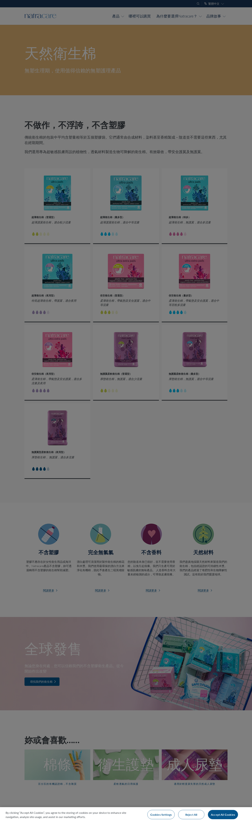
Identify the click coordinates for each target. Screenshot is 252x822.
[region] (126, 814)
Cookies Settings (161, 814)
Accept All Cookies (223, 814)
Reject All (191, 814)
